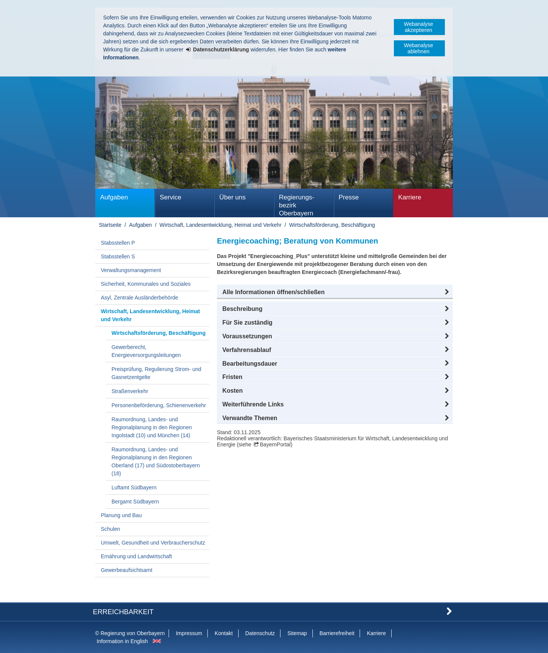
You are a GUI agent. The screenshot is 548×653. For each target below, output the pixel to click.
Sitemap (297, 633)
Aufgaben (114, 197)
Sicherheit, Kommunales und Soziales (146, 284)
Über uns (232, 197)
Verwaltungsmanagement (131, 270)
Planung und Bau (121, 515)
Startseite (110, 225)
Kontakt (224, 633)
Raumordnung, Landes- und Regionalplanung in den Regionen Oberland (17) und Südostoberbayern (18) (156, 461)
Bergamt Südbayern (135, 502)
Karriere (409, 197)
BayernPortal (275, 444)
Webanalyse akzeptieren (418, 27)
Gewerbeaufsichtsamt (126, 570)
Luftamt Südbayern (134, 487)
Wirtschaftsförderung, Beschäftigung (332, 225)
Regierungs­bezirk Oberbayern (296, 205)
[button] (335, 292)
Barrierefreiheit (336, 633)
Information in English (122, 641)
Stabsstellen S (118, 256)
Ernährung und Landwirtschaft (136, 556)
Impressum (189, 633)
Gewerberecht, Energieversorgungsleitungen (146, 351)
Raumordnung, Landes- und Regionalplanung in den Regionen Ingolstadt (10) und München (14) (152, 427)
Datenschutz (260, 633)
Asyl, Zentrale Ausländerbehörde (139, 298)
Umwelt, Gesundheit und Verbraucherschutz (153, 543)
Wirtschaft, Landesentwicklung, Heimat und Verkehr (220, 225)
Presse (349, 197)
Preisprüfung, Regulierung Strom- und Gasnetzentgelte (156, 373)
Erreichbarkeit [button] (123, 612)
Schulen (110, 529)
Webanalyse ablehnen (418, 48)
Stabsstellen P (118, 243)
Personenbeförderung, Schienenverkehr (159, 405)
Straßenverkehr (130, 391)
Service (171, 197)
